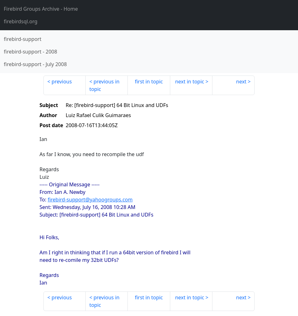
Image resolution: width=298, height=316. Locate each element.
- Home (41, 8)
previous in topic (104, 85)
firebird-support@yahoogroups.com (90, 199)
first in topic (149, 81)
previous (62, 81)
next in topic (189, 81)
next (241, 81)
